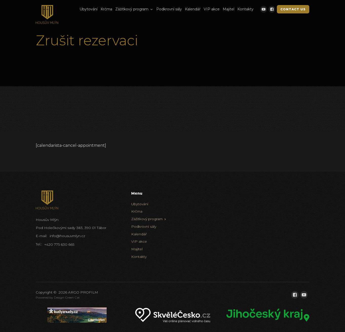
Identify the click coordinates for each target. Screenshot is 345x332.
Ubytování (89, 9)
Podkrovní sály (169, 9)
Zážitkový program (134, 9)
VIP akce (212, 9)
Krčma (106, 9)
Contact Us (293, 9)
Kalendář (193, 9)
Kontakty (245, 9)
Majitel (228, 9)
